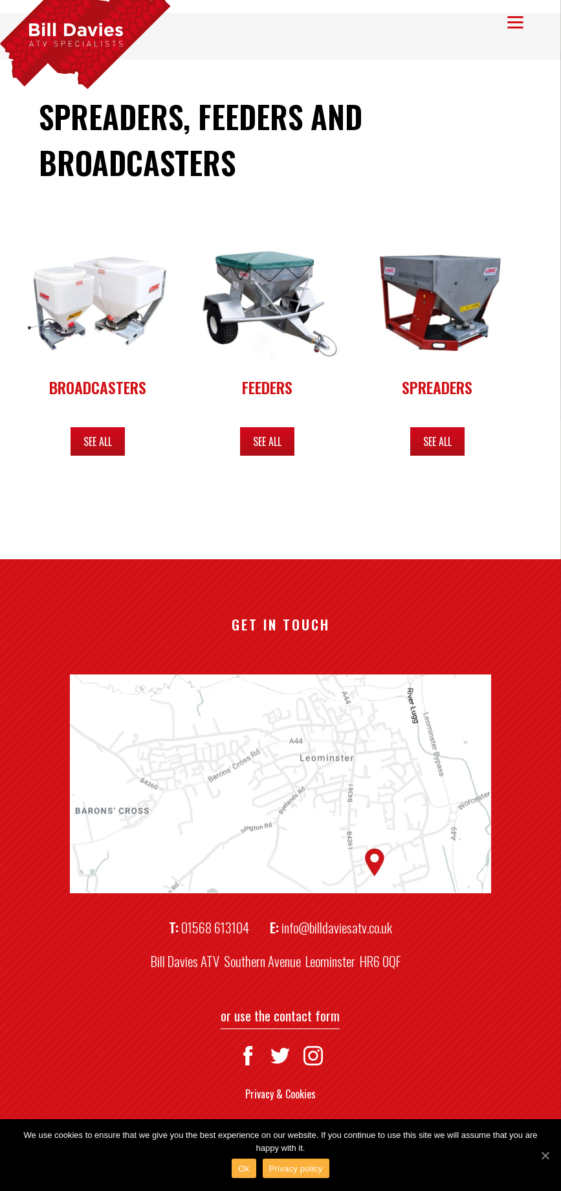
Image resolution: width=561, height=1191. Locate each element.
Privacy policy (296, 1169)
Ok (243, 1169)
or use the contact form (280, 1015)
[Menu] (515, 21)
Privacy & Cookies (280, 1094)
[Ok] (544, 1155)
